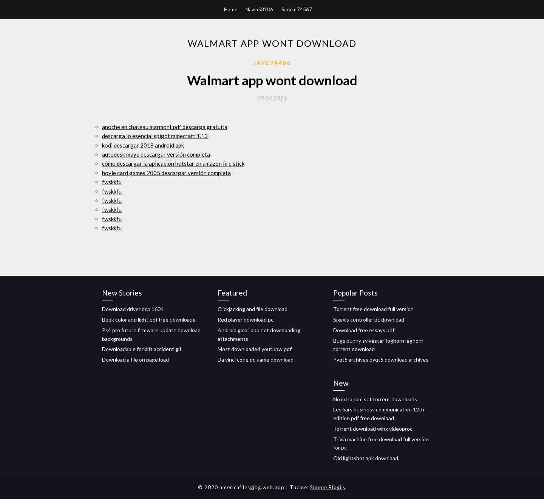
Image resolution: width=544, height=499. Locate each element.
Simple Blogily (328, 487)
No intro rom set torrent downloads (375, 399)
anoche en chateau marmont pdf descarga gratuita (164, 126)
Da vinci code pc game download (256, 359)
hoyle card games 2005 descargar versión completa (166, 172)
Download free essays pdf (363, 330)
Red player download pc (246, 319)
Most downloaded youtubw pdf (255, 349)
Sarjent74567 (296, 9)
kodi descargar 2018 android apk (143, 145)
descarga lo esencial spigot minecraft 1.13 (155, 135)
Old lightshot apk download (365, 458)
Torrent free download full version (373, 309)
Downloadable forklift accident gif (141, 349)
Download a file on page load (135, 359)
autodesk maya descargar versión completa (156, 154)
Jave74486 (272, 62)
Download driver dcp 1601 (133, 309)
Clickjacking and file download (252, 309)
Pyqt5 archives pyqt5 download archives (380, 359)
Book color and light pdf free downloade (149, 319)
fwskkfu (112, 182)
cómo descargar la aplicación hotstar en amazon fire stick (173, 163)
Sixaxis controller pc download (368, 319)
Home (230, 9)
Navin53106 (259, 9)
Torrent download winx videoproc (373, 428)
